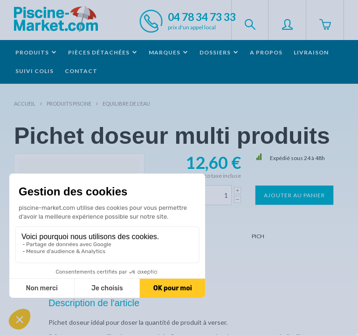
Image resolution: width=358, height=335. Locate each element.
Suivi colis (34, 70)
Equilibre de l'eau (126, 103)
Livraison (311, 52)
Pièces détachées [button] (103, 52)
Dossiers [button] (219, 52)
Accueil (24, 103)
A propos (266, 52)
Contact (81, 70)
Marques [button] (168, 52)
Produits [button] (36, 52)
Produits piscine (69, 103)
